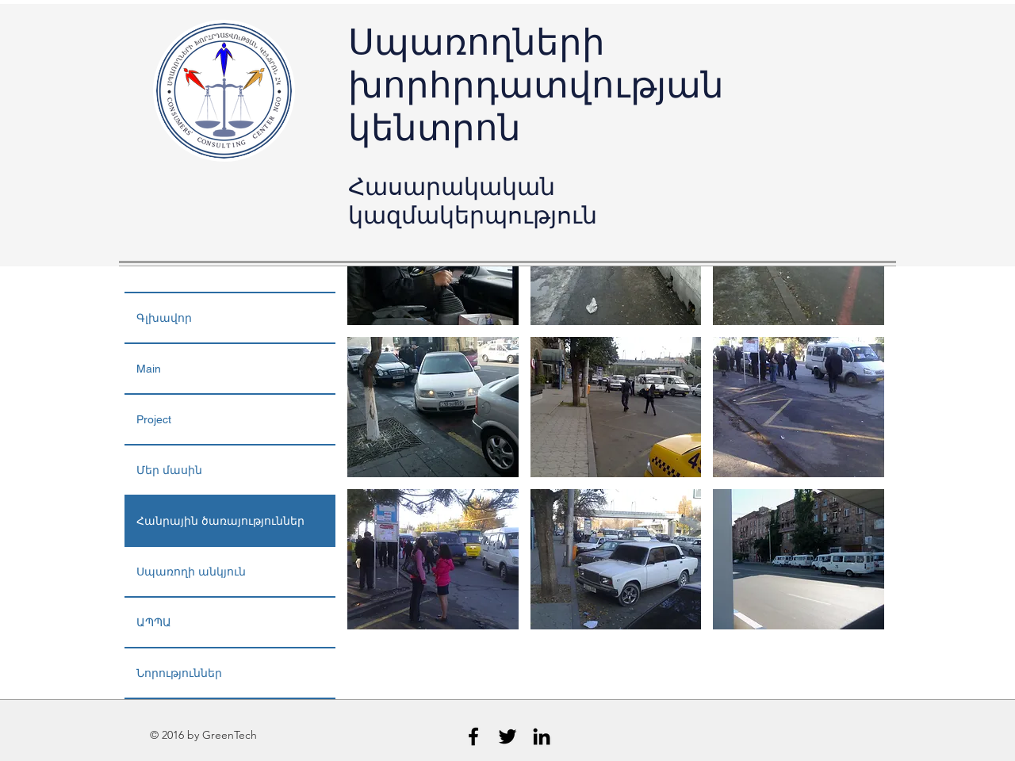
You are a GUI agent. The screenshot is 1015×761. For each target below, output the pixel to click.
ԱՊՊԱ (153, 622)
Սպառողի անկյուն (191, 571)
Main (148, 368)
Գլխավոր (164, 318)
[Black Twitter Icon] (507, 736)
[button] (433, 407)
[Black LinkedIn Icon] (541, 736)
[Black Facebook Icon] (473, 736)
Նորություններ (179, 673)
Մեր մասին (169, 470)
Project (153, 419)
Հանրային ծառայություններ (220, 520)
